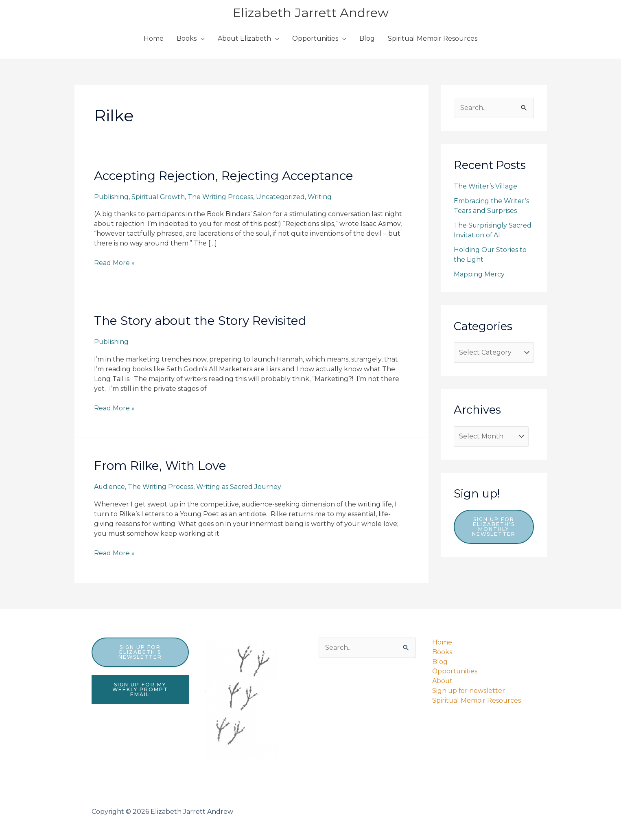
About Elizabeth (244, 38)
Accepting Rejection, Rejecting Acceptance (225, 175)
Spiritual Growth (159, 197)
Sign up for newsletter (469, 691)
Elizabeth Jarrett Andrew (310, 12)
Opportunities (315, 38)
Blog (367, 38)
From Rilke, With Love (160, 465)
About (442, 681)
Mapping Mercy (479, 274)
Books (187, 38)
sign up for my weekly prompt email (140, 689)
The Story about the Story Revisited (200, 320)
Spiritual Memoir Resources (432, 38)
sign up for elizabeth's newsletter (140, 652)
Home (154, 38)
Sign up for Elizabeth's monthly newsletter (494, 527)
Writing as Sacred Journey (239, 487)
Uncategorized (281, 197)
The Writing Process (221, 197)
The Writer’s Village (485, 186)
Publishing (111, 197)
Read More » (114, 263)
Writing (321, 197)
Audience (109, 487)
